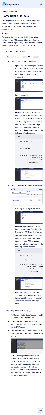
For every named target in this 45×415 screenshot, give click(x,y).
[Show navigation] (40, 410)
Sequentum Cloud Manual (9, 11)
